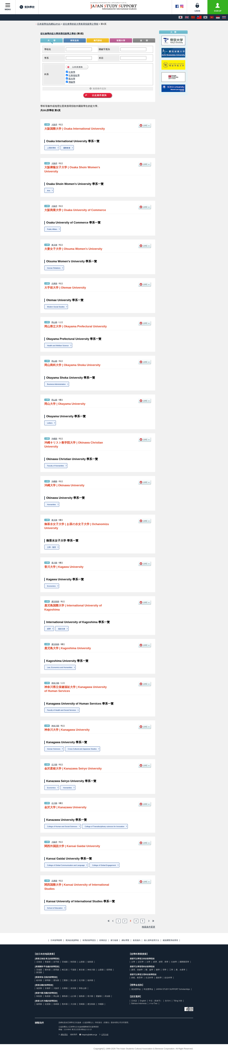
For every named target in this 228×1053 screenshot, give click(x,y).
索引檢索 (114, 940)
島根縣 (48, 996)
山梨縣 (101, 970)
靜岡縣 (48, 980)
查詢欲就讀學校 (72, 940)
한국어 (168, 1001)
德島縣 (82, 996)
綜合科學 (168, 978)
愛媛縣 (99, 996)
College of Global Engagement (104, 865)
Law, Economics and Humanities (59, 667)
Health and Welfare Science (58, 346)
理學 (164, 970)
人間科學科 (51, 148)
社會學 (72, 72)
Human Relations (53, 268)
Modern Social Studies (56, 307)
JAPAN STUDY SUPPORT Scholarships (173, 989)
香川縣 (54, 563)
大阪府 (54, 124)
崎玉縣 (65, 970)
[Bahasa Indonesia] (217, 17)
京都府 (48, 988)
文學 (133, 962)
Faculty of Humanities (55, 466)
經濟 (49, 629)
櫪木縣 (48, 970)
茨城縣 (39, 970)
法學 (148, 962)
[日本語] (180, 17)
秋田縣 (73, 962)
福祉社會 (61, 629)
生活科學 (149, 978)
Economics (51, 586)
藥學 (158, 970)
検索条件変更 (148, 927)
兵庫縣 (54, 283)
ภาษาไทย (153, 1003)
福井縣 (90, 980)
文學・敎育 (51, 547)
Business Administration (56, 384)
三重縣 (65, 980)
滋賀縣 (39, 988)
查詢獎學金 (136, 989)
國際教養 (66, 148)
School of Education (55, 908)
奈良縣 (73, 988)
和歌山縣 (82, 988)
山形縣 (82, 962)
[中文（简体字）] (193, 17)
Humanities (51, 504)
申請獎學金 (148, 989)
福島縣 (90, 962)
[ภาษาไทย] (224, 17)
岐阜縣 (39, 980)
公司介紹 (103, 1034)
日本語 (134, 1001)
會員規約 (136, 940)
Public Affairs (52, 229)
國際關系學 (184, 962)
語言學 (141, 962)
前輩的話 (103, 940)
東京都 (54, 245)
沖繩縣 (54, 439)
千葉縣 (73, 970)
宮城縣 (65, 962)
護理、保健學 (137, 970)
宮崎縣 (82, 1004)
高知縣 (107, 996)
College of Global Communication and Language (66, 865)
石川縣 (54, 764)
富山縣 (73, 980)
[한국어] (205, 17)
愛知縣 (56, 980)
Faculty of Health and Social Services (61, 710)
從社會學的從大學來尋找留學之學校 (58, 33)
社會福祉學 (74, 75)
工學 (171, 970)
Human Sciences (53, 749)
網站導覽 (125, 940)
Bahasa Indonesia (138, 1003)
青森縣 (48, 962)
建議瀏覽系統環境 (170, 940)
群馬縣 (56, 970)
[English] (186, 17)
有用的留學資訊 (89, 940)
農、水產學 (180, 970)
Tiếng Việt (178, 1001)
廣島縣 (65, 996)
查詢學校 (27, 7)
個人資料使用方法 (151, 940)
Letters (50, 423)
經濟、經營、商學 (160, 962)
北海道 (39, 962)
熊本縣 (65, 1004)
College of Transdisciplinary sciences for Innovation (104, 826)
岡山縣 (54, 322)
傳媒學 (72, 82)
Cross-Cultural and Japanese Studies (82, 749)
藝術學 (159, 978)
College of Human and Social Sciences (62, 826)
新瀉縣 (39, 972)
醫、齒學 (149, 970)
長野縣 (109, 970)
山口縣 (73, 996)
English (143, 1001)
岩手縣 (56, 962)
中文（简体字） (155, 1001)
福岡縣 (39, 1004)
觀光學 (72, 78)
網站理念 (63, 1034)
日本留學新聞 (56, 940)
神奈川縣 (55, 683)
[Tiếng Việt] (211, 17)
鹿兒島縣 (55, 601)
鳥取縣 (39, 996)
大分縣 (73, 1004)
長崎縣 (56, 1004)
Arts (48, 191)
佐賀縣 (48, 1004)
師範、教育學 (137, 978)
